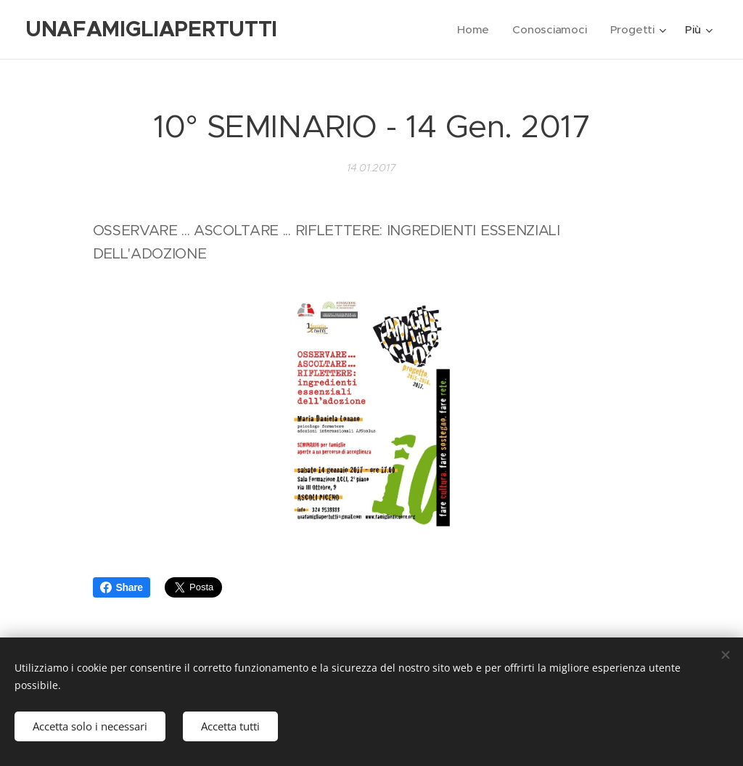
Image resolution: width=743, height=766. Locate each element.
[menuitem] (474, 30)
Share (121, 587)
